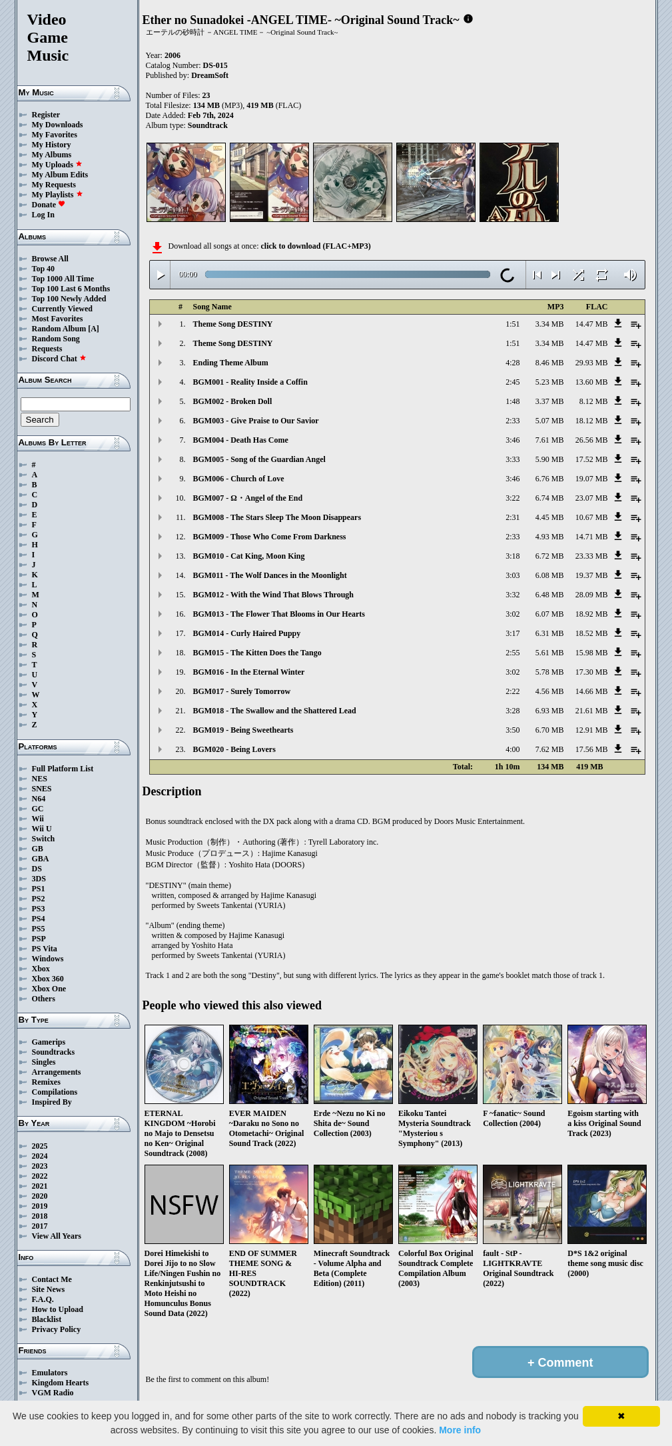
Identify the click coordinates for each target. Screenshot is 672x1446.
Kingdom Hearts (60, 1382)
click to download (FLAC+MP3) (315, 246)
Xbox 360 (48, 978)
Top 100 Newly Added (69, 298)
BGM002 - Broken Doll (232, 401)
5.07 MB (549, 420)
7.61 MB (549, 440)
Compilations (55, 1092)
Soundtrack (208, 125)
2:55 (512, 652)
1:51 (512, 324)
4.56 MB (549, 691)
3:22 (512, 498)
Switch (43, 838)
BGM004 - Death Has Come (240, 440)
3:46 (512, 440)
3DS (39, 878)
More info (460, 1430)
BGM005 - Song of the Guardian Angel (259, 459)
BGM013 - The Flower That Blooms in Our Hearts (279, 614)
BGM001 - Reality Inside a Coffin (250, 382)
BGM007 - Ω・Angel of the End (248, 498)
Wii (38, 818)
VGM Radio (53, 1392)
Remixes (46, 1082)
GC (38, 808)
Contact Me (52, 1279)
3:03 (512, 575)
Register (46, 114)
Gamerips (49, 1042)
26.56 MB (591, 440)
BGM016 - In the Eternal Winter (249, 672)
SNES (42, 788)
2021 (40, 1186)
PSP (39, 938)
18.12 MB (591, 420)
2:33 (512, 420)
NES (39, 778)
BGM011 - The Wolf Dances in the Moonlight (270, 575)
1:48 (512, 401)
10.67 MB (591, 517)
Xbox (41, 968)
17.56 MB (591, 749)
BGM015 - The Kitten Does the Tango (257, 652)
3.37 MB (549, 401)
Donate (49, 204)
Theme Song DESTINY (233, 324)
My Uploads (57, 164)
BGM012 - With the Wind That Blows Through (273, 594)
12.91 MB (591, 730)
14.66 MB (591, 691)
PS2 (38, 898)
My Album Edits (60, 174)
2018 (40, 1216)
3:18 (512, 556)
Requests (47, 348)
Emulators (50, 1372)
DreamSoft (209, 75)
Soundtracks (53, 1052)
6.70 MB (549, 730)
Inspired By (52, 1102)
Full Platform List (63, 768)
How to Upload (57, 1309)
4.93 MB (549, 536)
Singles (44, 1062)
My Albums (52, 154)
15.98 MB (591, 652)
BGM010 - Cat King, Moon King (249, 556)
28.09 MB (591, 594)
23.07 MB (591, 498)
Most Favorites (57, 318)
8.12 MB (593, 401)
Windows (48, 958)
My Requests (54, 184)
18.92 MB (591, 614)
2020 (40, 1196)
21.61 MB (591, 710)
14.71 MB (591, 536)
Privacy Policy (56, 1329)
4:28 (512, 362)
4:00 (512, 749)
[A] (93, 328)
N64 (39, 798)
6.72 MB (549, 556)
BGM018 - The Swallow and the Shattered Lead (274, 710)
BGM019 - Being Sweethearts (243, 730)
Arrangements (56, 1072)
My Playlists (57, 194)
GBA (40, 858)
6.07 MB (549, 614)
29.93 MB (591, 362)
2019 (40, 1206)
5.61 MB (549, 652)
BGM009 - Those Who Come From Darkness (269, 536)
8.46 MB (549, 362)
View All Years (56, 1236)
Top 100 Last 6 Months (71, 288)
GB (37, 848)
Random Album (59, 328)
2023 (40, 1166)
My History (51, 144)
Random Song (56, 338)
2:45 (512, 382)
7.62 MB (549, 749)
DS (37, 868)
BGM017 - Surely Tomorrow (242, 691)
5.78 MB (549, 672)
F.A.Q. (43, 1299)
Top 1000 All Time (63, 278)
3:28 (512, 710)
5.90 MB (549, 459)
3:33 (512, 459)
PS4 (38, 918)
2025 (40, 1146)
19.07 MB (591, 478)
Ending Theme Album (230, 362)
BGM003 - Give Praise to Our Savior (256, 420)
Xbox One (49, 988)
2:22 (512, 691)
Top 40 (43, 268)
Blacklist (47, 1319)
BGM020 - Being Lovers (234, 749)
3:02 (512, 614)
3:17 (512, 633)
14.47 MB (591, 324)
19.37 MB (591, 575)
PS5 (38, 928)
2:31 (512, 517)
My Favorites (54, 134)
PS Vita (44, 948)
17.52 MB (591, 459)
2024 (40, 1156)
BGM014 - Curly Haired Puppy (247, 633)
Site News (48, 1289)
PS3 (38, 908)
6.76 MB (549, 478)
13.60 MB (591, 382)
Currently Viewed (62, 308)
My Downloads (57, 124)
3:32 (512, 594)
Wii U (42, 828)
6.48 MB (549, 594)
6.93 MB (549, 710)
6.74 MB (549, 498)
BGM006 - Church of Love (238, 478)
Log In (43, 214)
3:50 (512, 730)
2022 (40, 1176)
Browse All (50, 258)
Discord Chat (59, 358)
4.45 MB (549, 517)
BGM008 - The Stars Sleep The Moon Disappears (277, 517)
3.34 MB (549, 324)
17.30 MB (591, 672)
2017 (40, 1226)
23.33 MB (591, 556)
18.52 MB (591, 633)
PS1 (38, 888)
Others (43, 998)
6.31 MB (549, 633)
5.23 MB (549, 382)
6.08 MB (549, 575)
